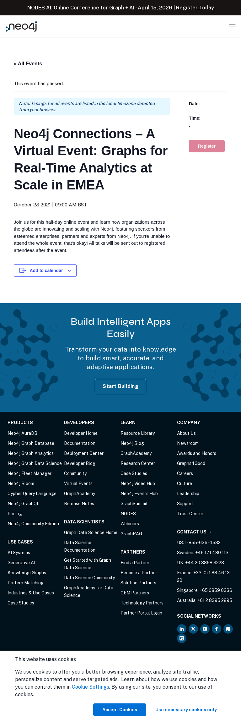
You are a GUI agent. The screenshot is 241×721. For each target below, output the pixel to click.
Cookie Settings (90, 687)
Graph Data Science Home (90, 532)
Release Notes (79, 503)
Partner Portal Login (141, 612)
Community (75, 473)
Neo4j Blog (132, 443)
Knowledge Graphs (27, 572)
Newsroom (188, 443)
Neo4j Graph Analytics (31, 453)
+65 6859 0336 (216, 590)
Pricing (15, 513)
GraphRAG (131, 533)
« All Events (28, 63)
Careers (185, 473)
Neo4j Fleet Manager (29, 473)
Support (185, 503)
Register (207, 146)
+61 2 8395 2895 (214, 600)
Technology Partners (141, 602)
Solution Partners (138, 582)
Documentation (79, 443)
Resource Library (137, 433)
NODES (128, 513)
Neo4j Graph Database (31, 443)
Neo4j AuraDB (22, 433)
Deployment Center (84, 453)
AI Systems (19, 552)
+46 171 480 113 (211, 552)
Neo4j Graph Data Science (35, 463)
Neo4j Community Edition (33, 523)
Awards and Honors (196, 453)
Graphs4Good (191, 463)
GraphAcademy (79, 493)
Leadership (188, 493)
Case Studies (21, 602)
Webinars (129, 523)
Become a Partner (138, 572)
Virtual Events (78, 483)
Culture (184, 483)
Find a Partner (134, 562)
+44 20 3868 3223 (204, 562)
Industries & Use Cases (31, 592)
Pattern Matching (26, 582)
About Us (186, 433)
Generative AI (21, 562)
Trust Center (190, 513)
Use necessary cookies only (186, 709)
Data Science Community (89, 577)
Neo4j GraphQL (23, 503)
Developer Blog (79, 463)
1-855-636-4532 (203, 542)
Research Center (137, 463)
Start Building (120, 386)
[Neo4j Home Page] (21, 26)
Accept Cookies (119, 709)
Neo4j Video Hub (137, 483)
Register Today (195, 8)
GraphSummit (134, 503)
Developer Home (81, 433)
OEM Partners (134, 592)
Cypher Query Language (32, 493)
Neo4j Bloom (21, 483)
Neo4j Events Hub (139, 493)
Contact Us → (194, 531)
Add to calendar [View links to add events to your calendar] (46, 270)
